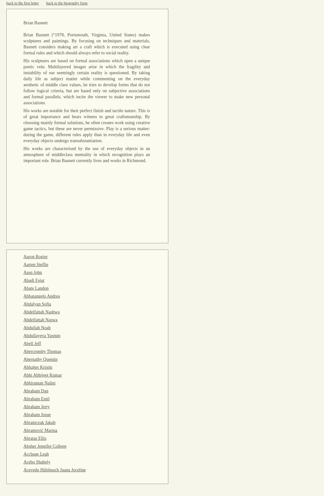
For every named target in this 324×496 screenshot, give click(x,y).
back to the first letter (22, 3)
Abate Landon (36, 288)
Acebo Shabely (36, 462)
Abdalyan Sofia (37, 304)
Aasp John (32, 272)
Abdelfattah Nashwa (41, 312)
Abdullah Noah (37, 327)
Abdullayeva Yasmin (41, 335)
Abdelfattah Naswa (40, 320)
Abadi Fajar (33, 280)
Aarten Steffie (35, 264)
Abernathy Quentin (40, 359)
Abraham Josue (37, 414)
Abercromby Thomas (42, 351)
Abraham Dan (35, 391)
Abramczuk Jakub (39, 422)
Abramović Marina (40, 430)
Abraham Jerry (36, 406)
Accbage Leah (36, 454)
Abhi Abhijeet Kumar (42, 375)
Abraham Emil (36, 398)
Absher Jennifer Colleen (44, 446)
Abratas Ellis (35, 438)
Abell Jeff (32, 343)
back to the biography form (67, 3)
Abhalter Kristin (37, 367)
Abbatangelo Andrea (41, 296)
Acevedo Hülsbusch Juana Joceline (54, 470)
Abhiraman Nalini (39, 383)
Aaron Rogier (35, 256)
